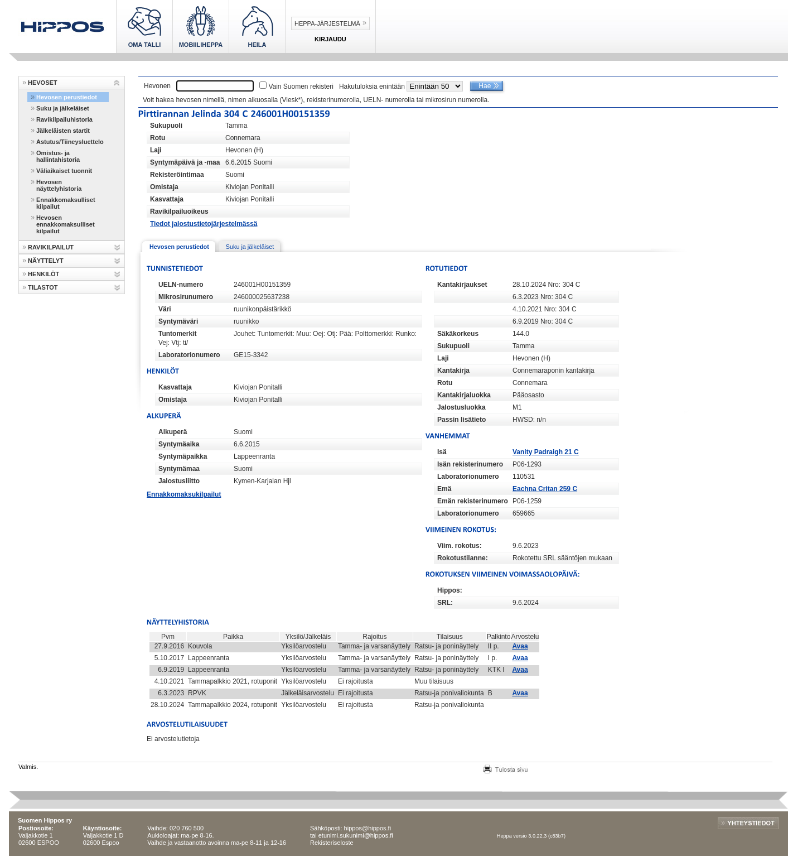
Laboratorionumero (189, 355)
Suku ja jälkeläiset (62, 108)
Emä (444, 489)
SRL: (445, 603)
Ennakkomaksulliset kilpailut (65, 203)
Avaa (520, 646)
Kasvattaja (166, 199)
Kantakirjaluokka (464, 395)
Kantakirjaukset (462, 284)
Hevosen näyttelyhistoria (58, 185)
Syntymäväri (178, 321)
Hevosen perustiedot (66, 97)
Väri (164, 309)
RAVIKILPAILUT (51, 247)
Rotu (157, 138)
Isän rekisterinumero (470, 464)
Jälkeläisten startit (63, 130)
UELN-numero (181, 284)
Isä (442, 452)
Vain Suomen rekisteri (300, 86)
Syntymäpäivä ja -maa (185, 162)
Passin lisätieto (461, 420)
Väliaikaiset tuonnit (64, 170)
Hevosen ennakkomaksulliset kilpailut (65, 224)
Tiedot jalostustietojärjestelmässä (204, 224)
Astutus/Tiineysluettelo (70, 141)
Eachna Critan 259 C (545, 489)
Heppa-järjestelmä (327, 23)
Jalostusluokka (461, 407)
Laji (156, 150)
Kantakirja (453, 370)
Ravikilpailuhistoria (64, 119)
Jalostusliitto (179, 481)
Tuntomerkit (177, 334)
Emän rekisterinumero (472, 501)
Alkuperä (172, 432)
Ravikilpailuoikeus (179, 211)
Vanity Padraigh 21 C (546, 452)
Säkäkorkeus (457, 334)
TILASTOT (43, 287)
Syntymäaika (178, 444)
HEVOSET (42, 82)
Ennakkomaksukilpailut (184, 494)
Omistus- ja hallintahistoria (58, 156)
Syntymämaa (179, 469)
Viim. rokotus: (459, 546)
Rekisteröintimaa (177, 175)
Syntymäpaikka (182, 456)
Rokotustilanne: (462, 558)
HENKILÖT (43, 274)
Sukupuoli (166, 125)
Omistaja (164, 187)
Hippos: (449, 590)
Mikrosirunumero (185, 297)
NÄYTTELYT (46, 260)
